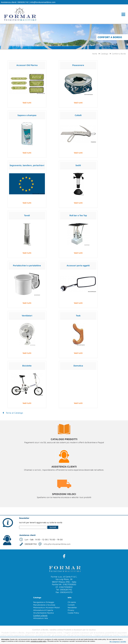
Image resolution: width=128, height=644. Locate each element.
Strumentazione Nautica (43, 613)
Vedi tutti (27, 102)
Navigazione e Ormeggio (43, 602)
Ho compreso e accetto (118, 642)
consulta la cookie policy (38, 641)
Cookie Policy (73, 613)
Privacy (71, 610)
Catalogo (104, 53)
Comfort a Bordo (119, 53)
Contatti (71, 605)
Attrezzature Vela (40, 618)
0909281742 (22, 2)
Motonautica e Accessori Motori (46, 607)
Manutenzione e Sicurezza (44, 605)
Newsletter (72, 607)
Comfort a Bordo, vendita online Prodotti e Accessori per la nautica (64, 630)
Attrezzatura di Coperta (43, 610)
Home (94, 53)
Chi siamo (72, 602)
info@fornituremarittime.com (42, 2)
